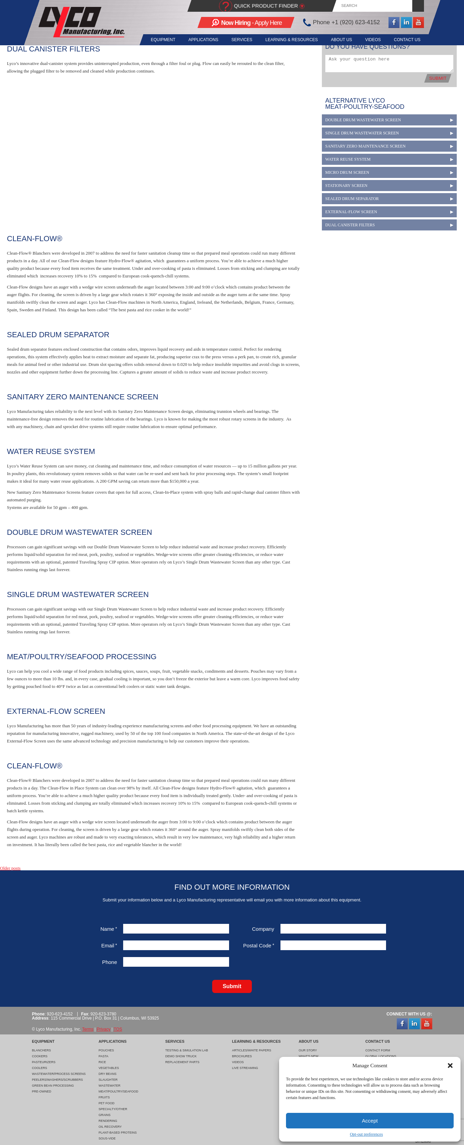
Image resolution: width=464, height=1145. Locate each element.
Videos (371, 39)
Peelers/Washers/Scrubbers (57, 1079)
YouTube (418, 22)
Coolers (39, 1068)
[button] (450, 1065)
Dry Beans (108, 1074)
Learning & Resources (288, 39)
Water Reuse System (348, 159)
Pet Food (107, 1103)
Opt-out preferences (366, 1134)
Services (237, 39)
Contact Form (377, 1050)
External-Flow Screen (351, 212)
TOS (117, 1029)
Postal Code (258, 945)
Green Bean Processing (53, 1085)
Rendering (108, 1121)
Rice (102, 1062)
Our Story (308, 1050)
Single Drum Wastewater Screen (362, 133)
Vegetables (109, 1068)
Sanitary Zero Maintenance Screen (365, 146)
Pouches (106, 1050)
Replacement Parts (182, 1062)
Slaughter (108, 1079)
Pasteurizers (44, 1062)
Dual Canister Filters (350, 225)
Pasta (103, 1056)
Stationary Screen (346, 185)
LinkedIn (406, 22)
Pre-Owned (41, 1091)
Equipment (156, 39)
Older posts (10, 868)
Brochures (242, 1056)
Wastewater (109, 1085)
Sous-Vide (107, 1138)
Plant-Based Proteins (118, 1132)
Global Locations (380, 1056)
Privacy (103, 1029)
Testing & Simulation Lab (186, 1050)
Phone (109, 962)
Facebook (393, 22)
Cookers (40, 1056)
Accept (370, 1121)
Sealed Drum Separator (352, 199)
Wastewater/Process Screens (59, 1074)
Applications (197, 39)
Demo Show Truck (181, 1056)
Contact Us (407, 39)
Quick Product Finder (266, 5)
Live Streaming (245, 1068)
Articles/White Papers (251, 1050)
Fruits (104, 1097)
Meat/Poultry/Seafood (118, 1091)
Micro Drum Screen (347, 172)
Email (109, 945)
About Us (338, 39)
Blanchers (41, 1050)
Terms (87, 1029)
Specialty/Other (113, 1109)
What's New (308, 1056)
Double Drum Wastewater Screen (363, 120)
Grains (105, 1115)
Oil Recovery (110, 1126)
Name (108, 929)
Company (263, 929)
